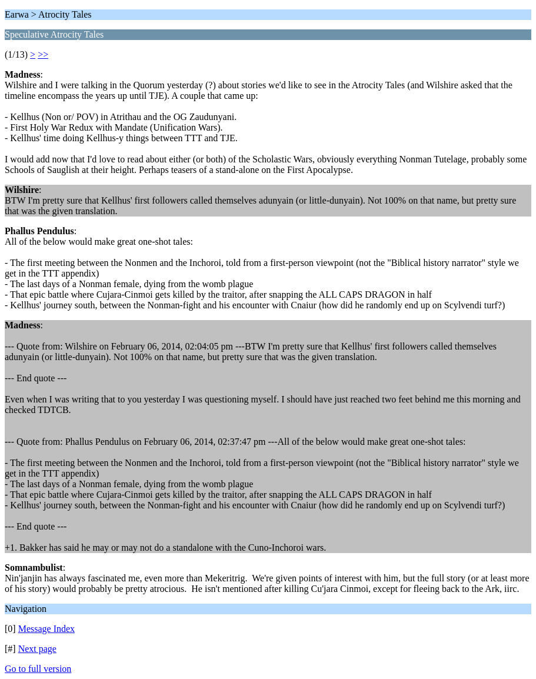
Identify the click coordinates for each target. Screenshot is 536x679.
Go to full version (38, 669)
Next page (37, 649)
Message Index (46, 629)
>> (43, 54)
